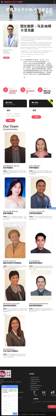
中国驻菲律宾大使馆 (35, 395)
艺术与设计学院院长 (10, 351)
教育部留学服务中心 (35, 401)
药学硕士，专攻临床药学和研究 (13, 116)
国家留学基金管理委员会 (36, 399)
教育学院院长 (8, 213)
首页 (44, 16)
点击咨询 (6, 57)
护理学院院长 (34, 168)
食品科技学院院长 (10, 306)
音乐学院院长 (8, 168)
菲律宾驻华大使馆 (35, 391)
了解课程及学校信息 (13, 92)
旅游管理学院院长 (35, 263)
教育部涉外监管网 (35, 403)
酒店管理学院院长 (35, 306)
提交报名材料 (30, 92)
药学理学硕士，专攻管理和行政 (13, 113)
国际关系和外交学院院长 (12, 263)
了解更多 (10, 120)
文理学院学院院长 (35, 213)
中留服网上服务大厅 (35, 393)
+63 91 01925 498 (12, 380)
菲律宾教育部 (34, 397)
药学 (50, 16)
